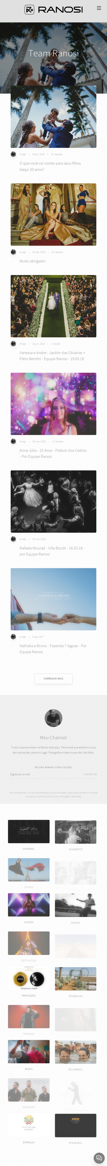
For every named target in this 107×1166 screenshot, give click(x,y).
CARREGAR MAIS (53, 678)
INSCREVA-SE (90, 777)
